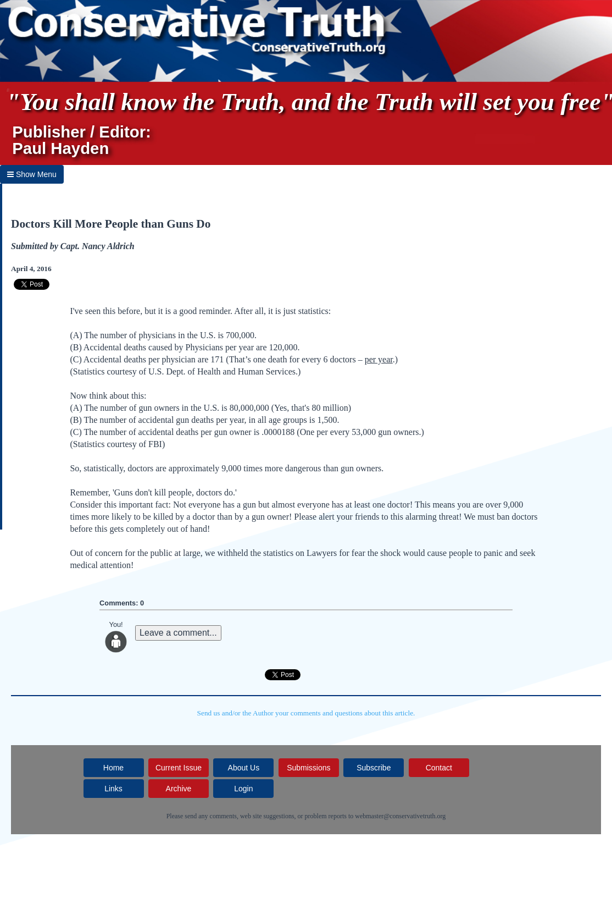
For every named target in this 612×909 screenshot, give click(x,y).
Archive (179, 788)
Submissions (308, 767)
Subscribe (374, 767)
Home (113, 767)
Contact (439, 767)
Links (113, 788)
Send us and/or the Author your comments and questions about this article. (306, 713)
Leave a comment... (178, 632)
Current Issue (178, 767)
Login (243, 788)
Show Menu (32, 174)
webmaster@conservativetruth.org (400, 816)
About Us (244, 767)
